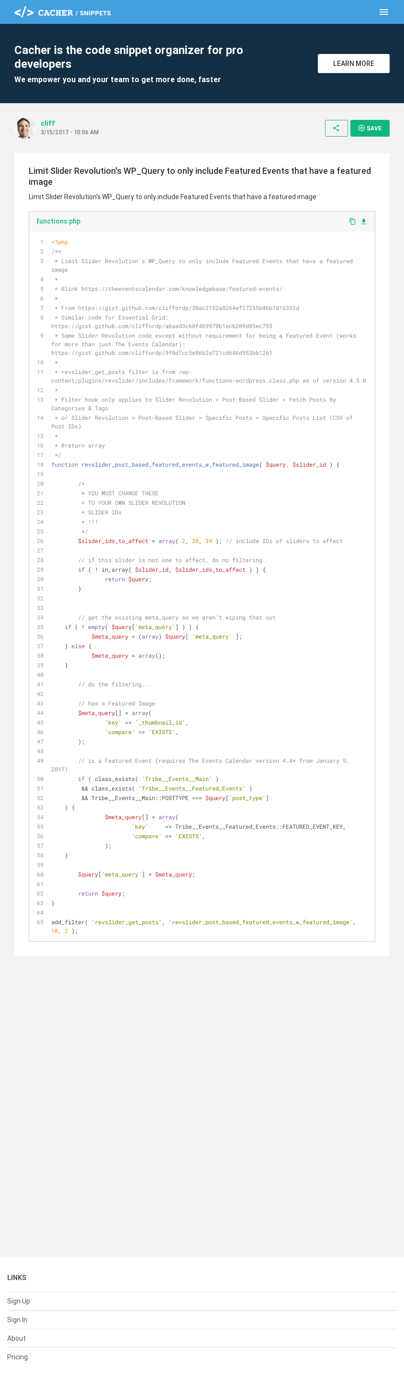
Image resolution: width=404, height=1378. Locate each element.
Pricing (17, 1357)
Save (370, 128)
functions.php (58, 221)
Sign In (17, 1319)
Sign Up (18, 1301)
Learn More (353, 63)
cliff (48, 123)
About (16, 1338)
